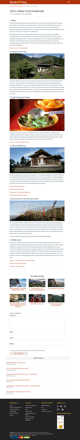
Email (11, 338)
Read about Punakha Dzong (17, 186)
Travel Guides (28, 411)
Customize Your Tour (46, 411)
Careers (11, 415)
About (11, 405)
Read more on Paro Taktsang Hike (19, 48)
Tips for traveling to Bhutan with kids (18, 380)
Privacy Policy (13, 411)
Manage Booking (45, 405)
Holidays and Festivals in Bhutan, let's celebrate (21, 374)
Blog (26, 409)
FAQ (42, 407)
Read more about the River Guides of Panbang (22, 260)
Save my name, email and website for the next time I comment (27, 350)
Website (12, 343)
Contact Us (44, 409)
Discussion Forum (29, 416)
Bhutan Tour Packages (30, 405)
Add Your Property (14, 413)
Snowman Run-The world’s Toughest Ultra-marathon (23, 386)
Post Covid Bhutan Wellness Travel (17, 368)
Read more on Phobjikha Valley (18, 263)
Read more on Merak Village (17, 266)
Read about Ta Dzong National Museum (20, 192)
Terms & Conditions (14, 409)
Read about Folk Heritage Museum (19, 195)
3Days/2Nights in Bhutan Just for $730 (18, 391)
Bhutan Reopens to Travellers (16, 362)
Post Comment (18, 353)
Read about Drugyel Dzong (17, 189)
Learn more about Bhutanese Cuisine (19, 142)
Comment (13, 315)
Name (12, 332)
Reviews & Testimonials (15, 407)
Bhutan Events (28, 407)
